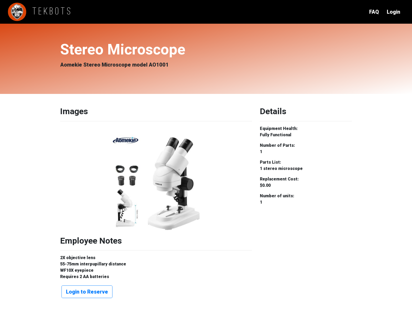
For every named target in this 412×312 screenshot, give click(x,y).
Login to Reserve (87, 292)
